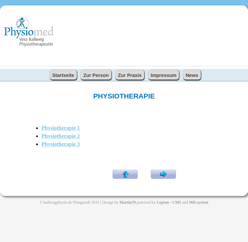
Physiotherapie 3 (61, 144)
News (192, 75)
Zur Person (96, 75)
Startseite (63, 75)
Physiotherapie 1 (61, 128)
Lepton (163, 202)
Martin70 (127, 202)
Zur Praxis (129, 75)
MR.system (198, 202)
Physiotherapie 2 (61, 136)
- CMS (175, 202)
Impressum (164, 75)
